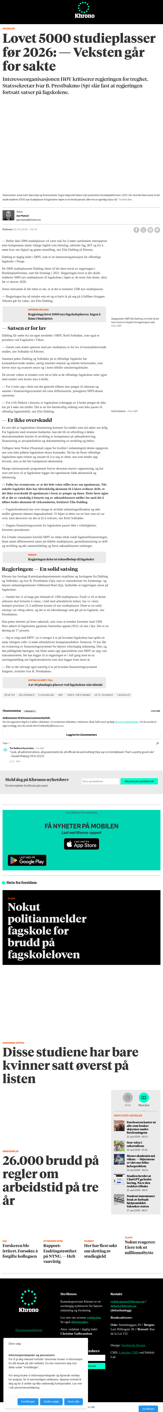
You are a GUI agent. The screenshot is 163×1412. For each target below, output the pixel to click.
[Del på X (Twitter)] (143, 230)
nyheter (9, 695)
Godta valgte (51, 1401)
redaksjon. (94, 1317)
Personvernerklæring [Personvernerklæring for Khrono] (28, 1330)
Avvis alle (73, 1401)
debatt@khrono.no (123, 1306)
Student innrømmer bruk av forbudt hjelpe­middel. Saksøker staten (141, 1201)
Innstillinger (148, 1408)
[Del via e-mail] (157, 230)
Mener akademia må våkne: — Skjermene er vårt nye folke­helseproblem (141, 1161)
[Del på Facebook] (136, 230)
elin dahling (46, 695)
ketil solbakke (104, 695)
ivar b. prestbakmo (79, 695)
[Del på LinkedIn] (150, 230)
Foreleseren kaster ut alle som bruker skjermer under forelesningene (141, 1127)
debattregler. (80, 1322)
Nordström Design (133, 1345)
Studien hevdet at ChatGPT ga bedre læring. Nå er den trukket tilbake (139, 1181)
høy (60, 695)
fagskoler (123, 695)
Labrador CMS (128, 1352)
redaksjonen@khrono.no (128, 1301)
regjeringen (26, 695)
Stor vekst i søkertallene (135, 1144)
